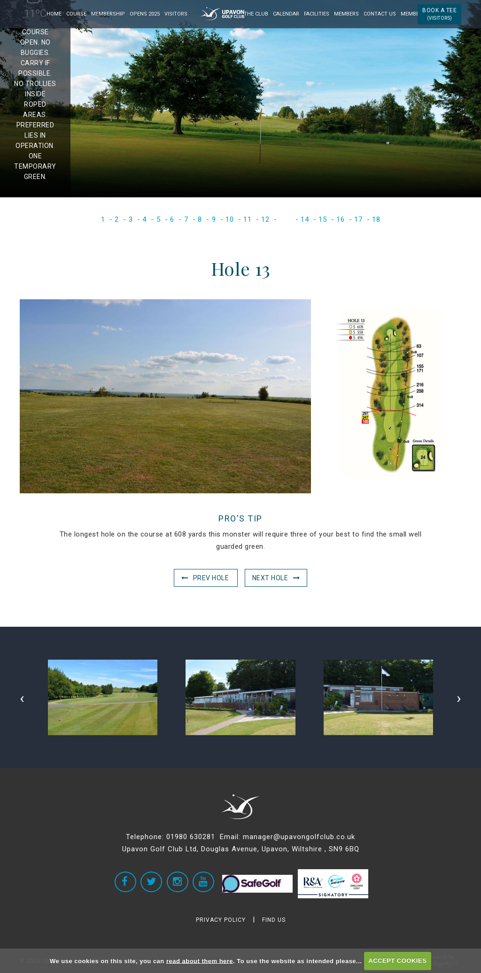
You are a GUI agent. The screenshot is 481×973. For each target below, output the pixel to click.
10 (229, 219)
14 (305, 219)
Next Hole (270, 578)
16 (340, 219)
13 (285, 219)
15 (322, 219)
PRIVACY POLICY (221, 920)
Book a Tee (439, 14)
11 (247, 219)
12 (265, 219)
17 (358, 219)
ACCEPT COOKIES (397, 960)
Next (451, 100)
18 (376, 219)
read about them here (199, 960)
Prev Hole (211, 578)
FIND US (274, 920)
